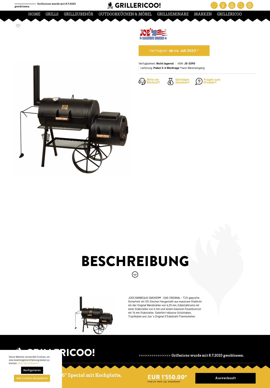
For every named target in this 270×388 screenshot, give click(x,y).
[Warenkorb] (231, 5)
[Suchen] (240, 5)
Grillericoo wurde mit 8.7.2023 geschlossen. (207, 356)
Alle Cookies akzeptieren (32, 378)
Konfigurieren (32, 370)
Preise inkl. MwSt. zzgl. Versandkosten (163, 381)
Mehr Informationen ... (29, 363)
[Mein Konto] (223, 5)
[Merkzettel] (214, 5)
